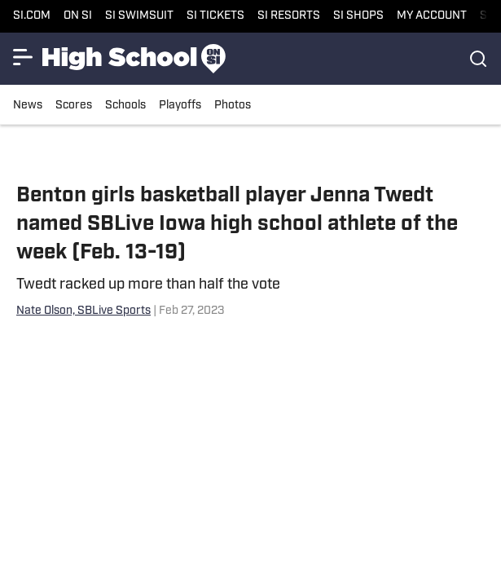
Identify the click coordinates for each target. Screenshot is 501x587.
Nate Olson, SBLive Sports (83, 311)
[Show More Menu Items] (23, 57)
